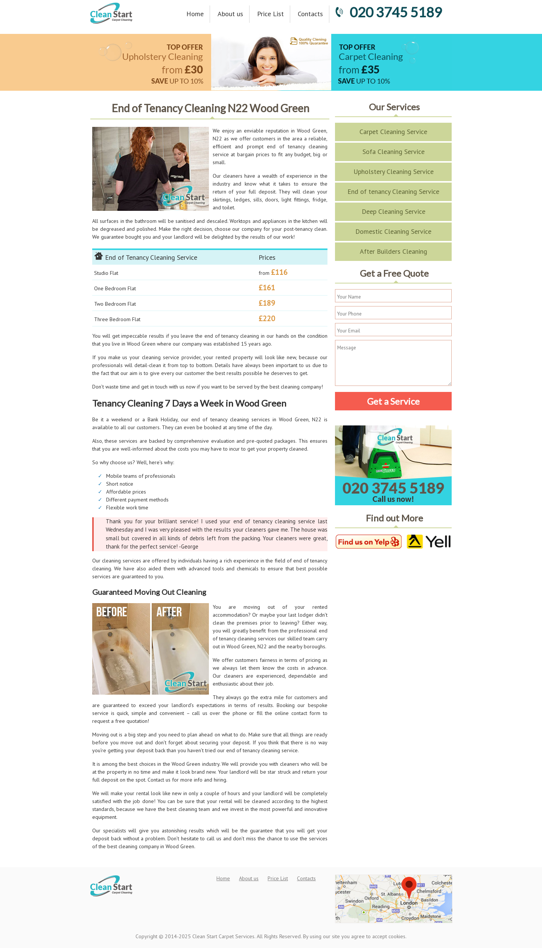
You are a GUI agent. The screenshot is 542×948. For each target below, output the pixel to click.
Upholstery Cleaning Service (393, 171)
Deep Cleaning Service (393, 211)
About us (230, 13)
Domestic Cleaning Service (393, 231)
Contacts (310, 13)
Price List (270, 13)
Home (195, 13)
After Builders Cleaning (393, 251)
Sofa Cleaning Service (393, 151)
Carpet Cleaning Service (393, 131)
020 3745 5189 (388, 12)
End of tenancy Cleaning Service (393, 191)
